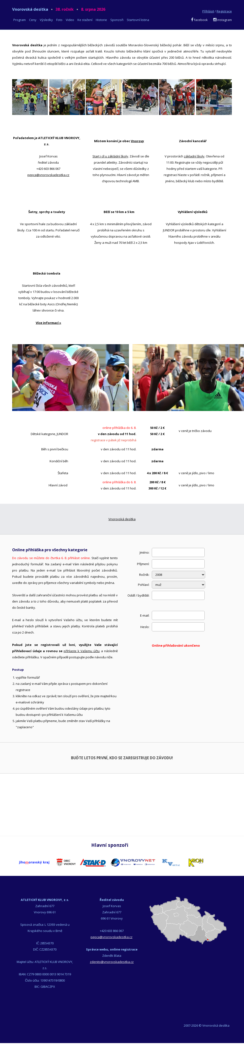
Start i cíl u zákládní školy (110, 156)
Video (70, 20)
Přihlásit (208, 11)
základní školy (194, 156)
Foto (59, 20)
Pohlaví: (143, 584)
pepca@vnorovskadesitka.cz (48, 175)
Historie (101, 20)
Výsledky (46, 20)
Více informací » (48, 323)
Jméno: (144, 552)
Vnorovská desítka (58, 9)
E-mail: (144, 615)
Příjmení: (143, 564)
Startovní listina (138, 20)
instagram (222, 20)
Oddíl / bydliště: (138, 595)
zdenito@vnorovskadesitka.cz (112, 962)
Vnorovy (137, 141)
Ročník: (144, 574)
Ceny (32, 20)
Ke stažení (84, 20)
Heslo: (144, 627)
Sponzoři (116, 20)
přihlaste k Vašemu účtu (82, 651)
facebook (199, 20)
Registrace (224, 11)
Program (19, 20)
